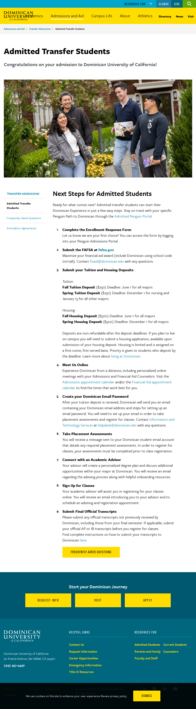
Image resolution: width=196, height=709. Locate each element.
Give (177, 4)
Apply (147, 600)
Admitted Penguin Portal (133, 216)
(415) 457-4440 (14, 665)
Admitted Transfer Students (19, 205)
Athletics (145, 16)
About (125, 16)
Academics (34, 16)
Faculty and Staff (146, 658)
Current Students (175, 644)
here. (83, 540)
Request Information (83, 651)
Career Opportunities (83, 658)
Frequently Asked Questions (24, 218)
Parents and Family (148, 651)
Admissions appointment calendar (88, 381)
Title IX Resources (81, 672)
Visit (191, 16)
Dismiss (147, 696)
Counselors (170, 651)
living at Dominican (125, 356)
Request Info (48, 600)
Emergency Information (85, 665)
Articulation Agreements (21, 228)
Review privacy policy (114, 696)
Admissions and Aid (67, 16)
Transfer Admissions (40, 28)
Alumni (164, 4)
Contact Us (76, 644)
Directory (165, 16)
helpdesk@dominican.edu (117, 425)
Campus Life (101, 16)
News (179, 16)
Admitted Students (147, 644)
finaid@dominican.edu (107, 261)
